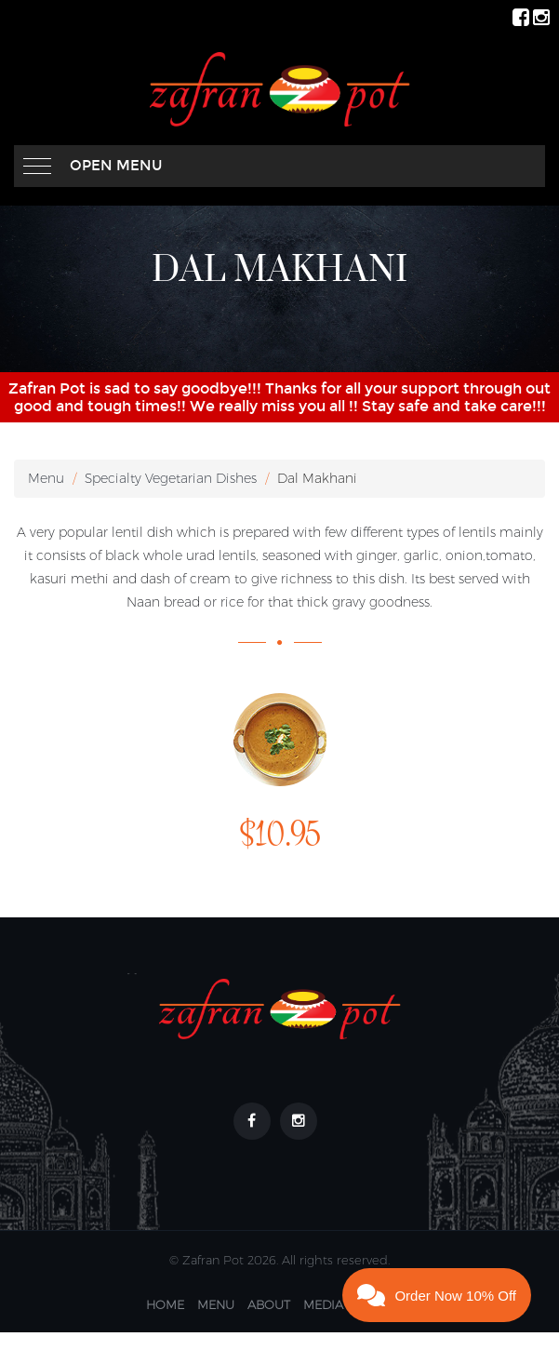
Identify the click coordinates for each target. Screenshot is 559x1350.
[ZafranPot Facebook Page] (520, 16)
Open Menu (116, 165)
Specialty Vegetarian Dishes (171, 478)
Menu (46, 478)
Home (165, 1304)
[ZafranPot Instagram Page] (541, 16)
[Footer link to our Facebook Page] (252, 1121)
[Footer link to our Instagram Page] (298, 1121)
